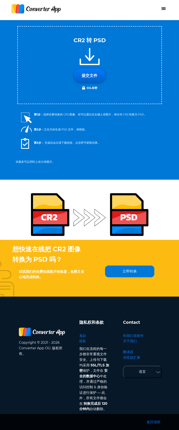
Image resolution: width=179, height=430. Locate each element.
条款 (82, 336)
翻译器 (128, 352)
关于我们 (130, 341)
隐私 (82, 341)
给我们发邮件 (133, 336)
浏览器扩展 (131, 357)
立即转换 (130, 271)
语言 (142, 372)
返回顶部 (153, 422)
